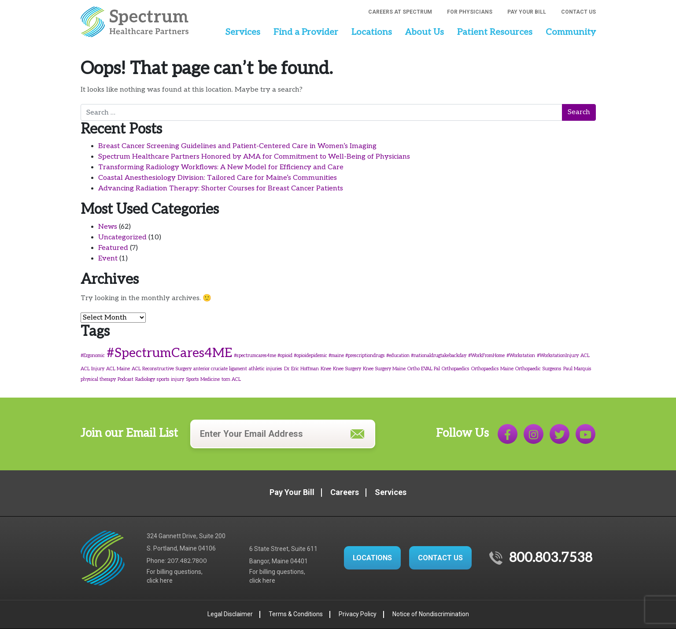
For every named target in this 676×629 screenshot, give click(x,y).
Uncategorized (122, 237)
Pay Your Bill (526, 12)
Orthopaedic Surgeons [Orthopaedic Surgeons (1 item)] (538, 369)
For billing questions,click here (175, 576)
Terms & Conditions (296, 614)
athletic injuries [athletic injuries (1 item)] (265, 369)
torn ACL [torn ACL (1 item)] (231, 379)
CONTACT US (440, 558)
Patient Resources (494, 32)
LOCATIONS (372, 558)
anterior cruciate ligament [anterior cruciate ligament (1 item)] (220, 369)
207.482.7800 (187, 561)
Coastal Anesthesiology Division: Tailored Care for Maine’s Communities (217, 178)
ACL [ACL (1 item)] (585, 355)
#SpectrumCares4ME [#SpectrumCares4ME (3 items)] (169, 353)
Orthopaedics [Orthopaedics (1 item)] (455, 369)
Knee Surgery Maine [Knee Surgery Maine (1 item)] (384, 369)
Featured (113, 248)
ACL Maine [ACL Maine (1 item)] (118, 369)
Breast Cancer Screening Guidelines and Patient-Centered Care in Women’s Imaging (237, 146)
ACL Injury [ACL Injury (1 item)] (92, 369)
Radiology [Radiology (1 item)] (145, 379)
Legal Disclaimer (230, 614)
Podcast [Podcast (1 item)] (125, 379)
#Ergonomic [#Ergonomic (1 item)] (93, 355)
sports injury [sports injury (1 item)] (170, 379)
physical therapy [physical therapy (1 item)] (98, 379)
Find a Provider (305, 32)
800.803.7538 (550, 558)
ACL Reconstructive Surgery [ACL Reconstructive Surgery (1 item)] (162, 369)
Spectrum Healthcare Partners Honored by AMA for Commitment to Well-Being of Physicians (254, 157)
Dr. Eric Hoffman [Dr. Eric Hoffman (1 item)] (301, 369)
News (107, 227)
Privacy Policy (358, 614)
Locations (371, 32)
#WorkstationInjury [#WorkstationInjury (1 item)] (558, 355)
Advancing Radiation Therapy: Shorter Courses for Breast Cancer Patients (220, 188)
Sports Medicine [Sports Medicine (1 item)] (203, 379)
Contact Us (578, 12)
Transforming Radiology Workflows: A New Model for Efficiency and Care (221, 167)
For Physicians (469, 12)
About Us (424, 32)
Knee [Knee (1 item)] (326, 369)
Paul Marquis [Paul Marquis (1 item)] (577, 369)
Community (571, 32)
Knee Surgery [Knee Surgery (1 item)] (347, 369)
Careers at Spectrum (400, 12)
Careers (344, 492)
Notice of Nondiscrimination (430, 614)
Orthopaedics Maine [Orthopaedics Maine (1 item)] (492, 369)
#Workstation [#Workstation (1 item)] (520, 355)
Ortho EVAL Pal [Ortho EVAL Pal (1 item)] (423, 369)
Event (108, 258)
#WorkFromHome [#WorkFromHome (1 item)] (486, 355)
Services (242, 32)
